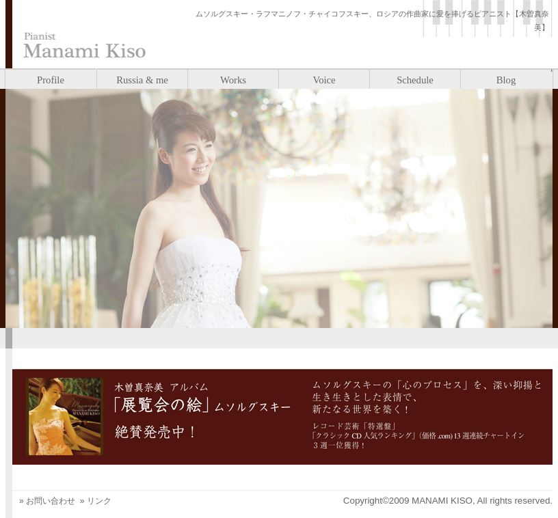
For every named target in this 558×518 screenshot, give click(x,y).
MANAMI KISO (442, 500)
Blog (506, 79)
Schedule (415, 79)
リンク (99, 501)
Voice (324, 79)
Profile (50, 79)
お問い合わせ (50, 501)
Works (233, 79)
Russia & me (142, 79)
